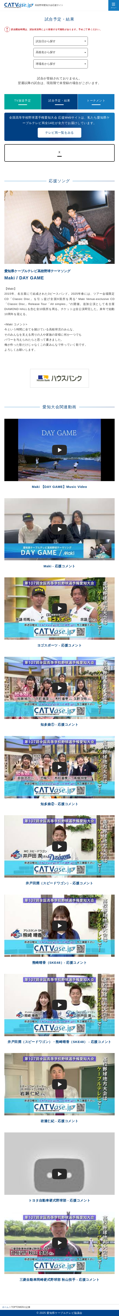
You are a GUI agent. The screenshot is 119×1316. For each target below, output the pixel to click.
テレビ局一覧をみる (59, 132)
